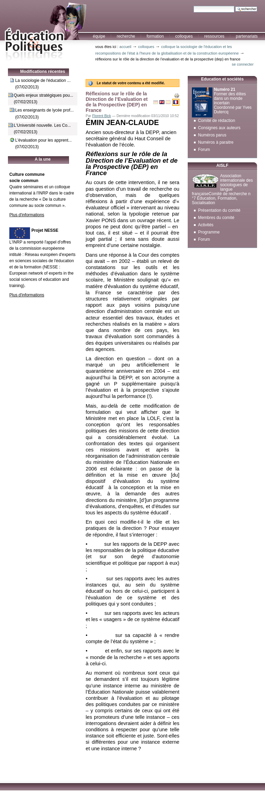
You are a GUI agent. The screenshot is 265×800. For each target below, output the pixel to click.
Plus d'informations (26, 214)
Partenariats (246, 36)
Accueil (125, 47)
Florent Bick (101, 116)
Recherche (126, 36)
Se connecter (243, 64)
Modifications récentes (42, 71)
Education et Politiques (44, 30)
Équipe (99, 36)
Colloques (184, 36)
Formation (155, 36)
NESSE (51, 267)
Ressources (214, 36)
